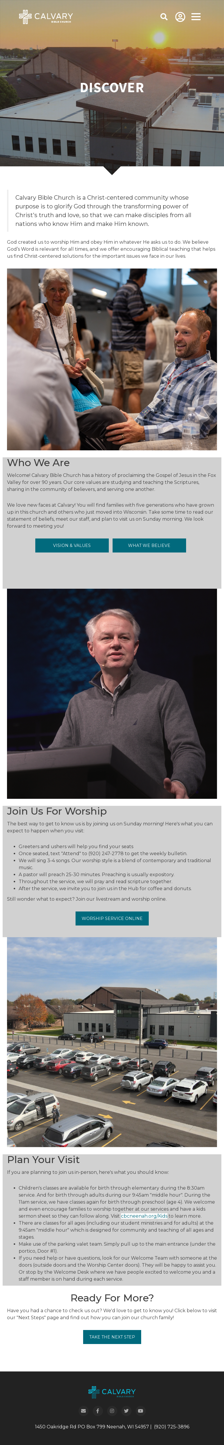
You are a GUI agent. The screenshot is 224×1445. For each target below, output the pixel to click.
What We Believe (149, 545)
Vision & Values (72, 545)
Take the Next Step (112, 1337)
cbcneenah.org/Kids (144, 1216)
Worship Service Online (112, 918)
